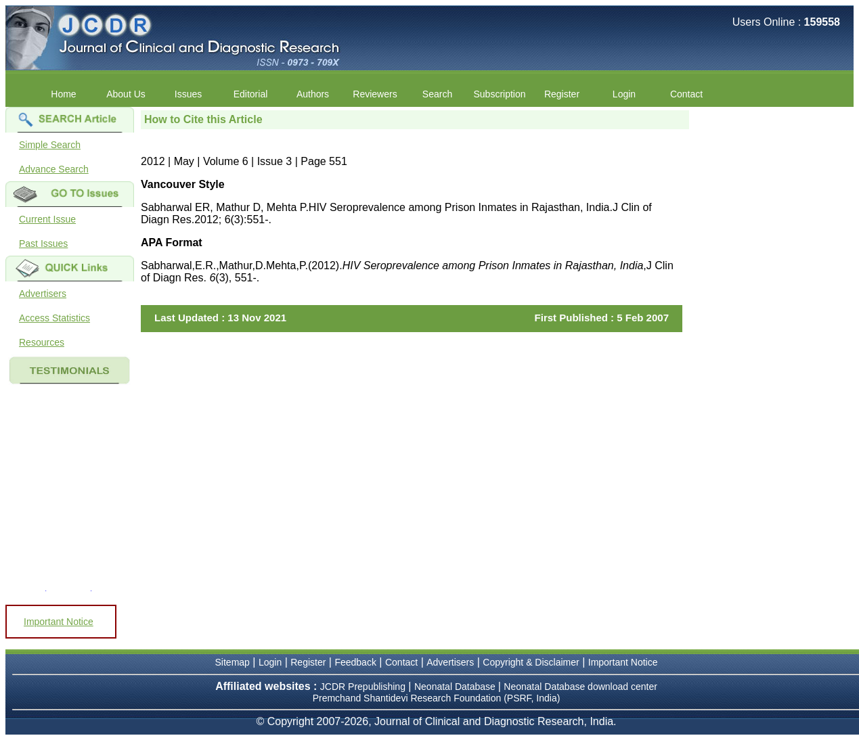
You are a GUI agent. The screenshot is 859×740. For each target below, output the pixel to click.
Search (437, 94)
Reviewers (375, 94)
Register (561, 94)
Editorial (251, 94)
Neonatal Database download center (580, 686)
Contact (686, 94)
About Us (126, 94)
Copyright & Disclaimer (531, 662)
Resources (41, 342)
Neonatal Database (456, 686)
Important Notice (58, 621)
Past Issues (43, 243)
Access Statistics (54, 318)
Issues (188, 94)
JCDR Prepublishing (362, 686)
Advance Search (54, 169)
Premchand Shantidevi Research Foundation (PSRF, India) (436, 698)
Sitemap (232, 662)
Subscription (499, 94)
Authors (312, 94)
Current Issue (47, 219)
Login (624, 94)
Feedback (355, 662)
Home (63, 94)
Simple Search (50, 144)
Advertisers (42, 293)
